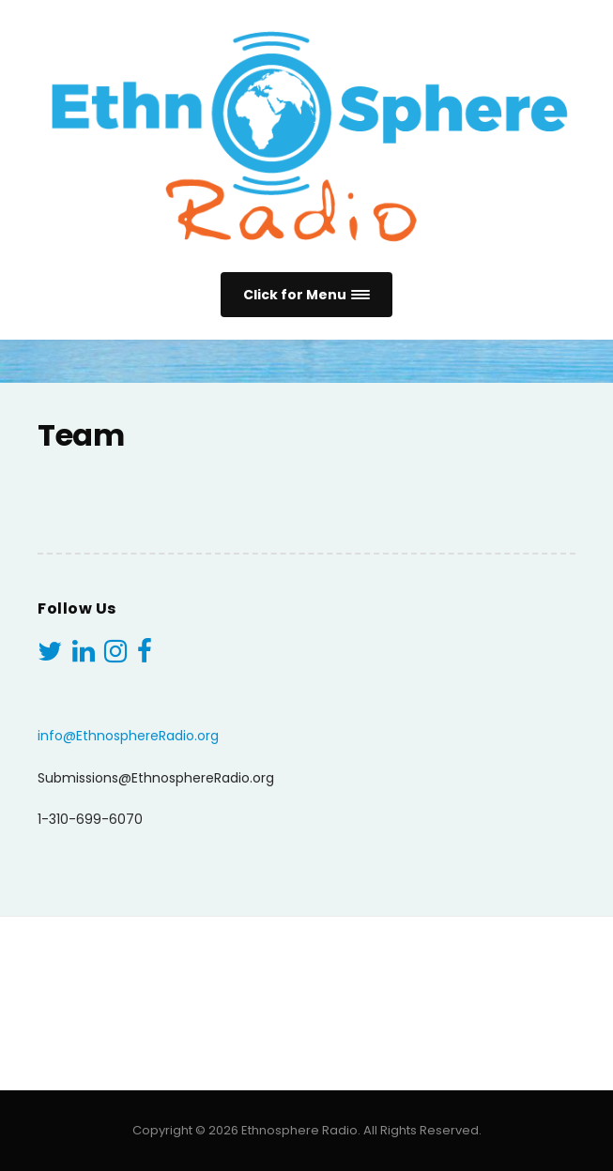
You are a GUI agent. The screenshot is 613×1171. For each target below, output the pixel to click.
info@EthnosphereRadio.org (128, 735)
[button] (306, 295)
